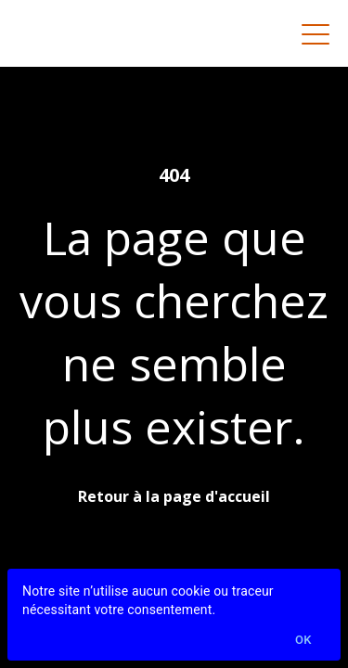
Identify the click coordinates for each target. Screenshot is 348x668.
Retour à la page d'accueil (174, 496)
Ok (303, 640)
